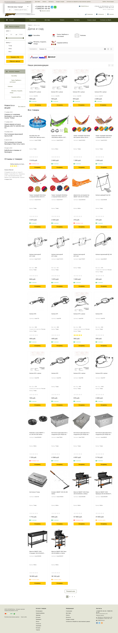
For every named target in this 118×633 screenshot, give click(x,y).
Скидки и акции (60, 1)
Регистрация (110, 1)
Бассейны (14, 75)
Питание (38, 627)
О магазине (33, 20)
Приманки (38, 619)
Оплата (44, 1)
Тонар (10, 45)
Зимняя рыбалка (40, 613)
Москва (13, 1)
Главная (30, 25)
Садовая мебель (16, 97)
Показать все (70, 591)
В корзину (38, 105)
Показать (13, 57)
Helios (10, 48)
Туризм (38, 629)
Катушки (38, 617)
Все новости (21, 106)
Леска (37, 621)
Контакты (51, 1)
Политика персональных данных (11, 617)
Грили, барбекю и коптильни (15, 81)
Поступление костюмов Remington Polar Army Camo (14, 143)
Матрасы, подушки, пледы (16, 91)
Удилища (38, 615)
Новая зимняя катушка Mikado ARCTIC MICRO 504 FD (14, 126)
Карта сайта (24, 617)
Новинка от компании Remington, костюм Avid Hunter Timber (13, 116)
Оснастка (38, 623)
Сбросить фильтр (15, 61)
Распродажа (39, 611)
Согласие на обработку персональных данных (79, 1)
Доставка (37, 1)
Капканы (10, 86)
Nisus (10, 51)
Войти (104, 1)
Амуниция (38, 625)
